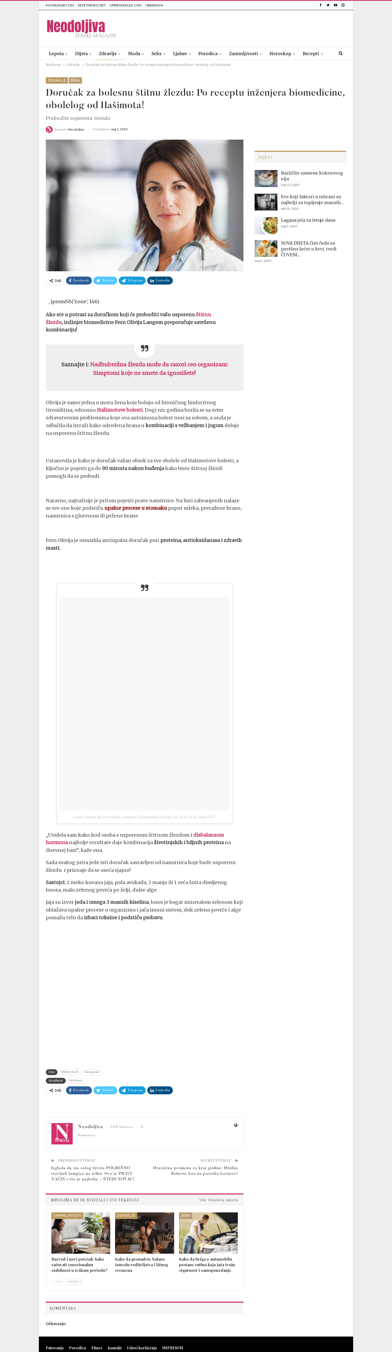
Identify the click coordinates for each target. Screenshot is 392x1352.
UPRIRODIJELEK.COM (125, 5)
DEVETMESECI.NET (92, 5)
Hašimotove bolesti (120, 410)
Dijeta (81, 53)
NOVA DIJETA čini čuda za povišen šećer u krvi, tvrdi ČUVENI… (309, 248)
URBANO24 (154, 5)
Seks (157, 53)
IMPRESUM (172, 1347)
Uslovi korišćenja (142, 1347)
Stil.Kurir (76, 1080)
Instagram (92, 1072)
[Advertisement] (249, 27)
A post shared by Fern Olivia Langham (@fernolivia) (116, 817)
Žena (75, 80)
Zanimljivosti (243, 53)
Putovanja (55, 1347)
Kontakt (115, 1347)
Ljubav (180, 53)
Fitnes (96, 1347)
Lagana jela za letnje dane (308, 220)
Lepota (56, 53)
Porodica (208, 53)
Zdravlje (108, 53)
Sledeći (74, 1282)
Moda (134, 53)
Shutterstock (70, 1072)
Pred (58, 1282)
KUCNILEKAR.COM (60, 5)
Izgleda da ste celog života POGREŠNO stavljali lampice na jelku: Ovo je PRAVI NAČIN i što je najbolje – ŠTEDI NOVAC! (92, 1173)
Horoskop (280, 53)
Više (307, 53)
